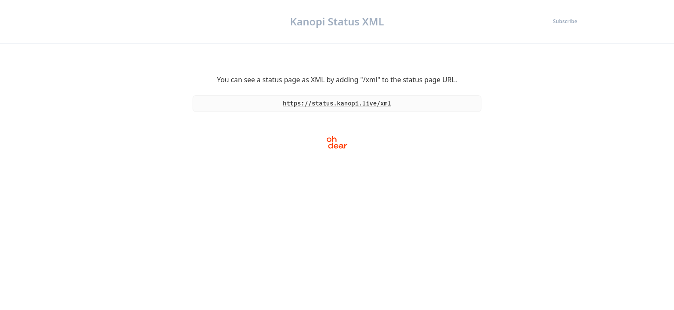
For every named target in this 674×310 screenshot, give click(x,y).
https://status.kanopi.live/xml (337, 103)
